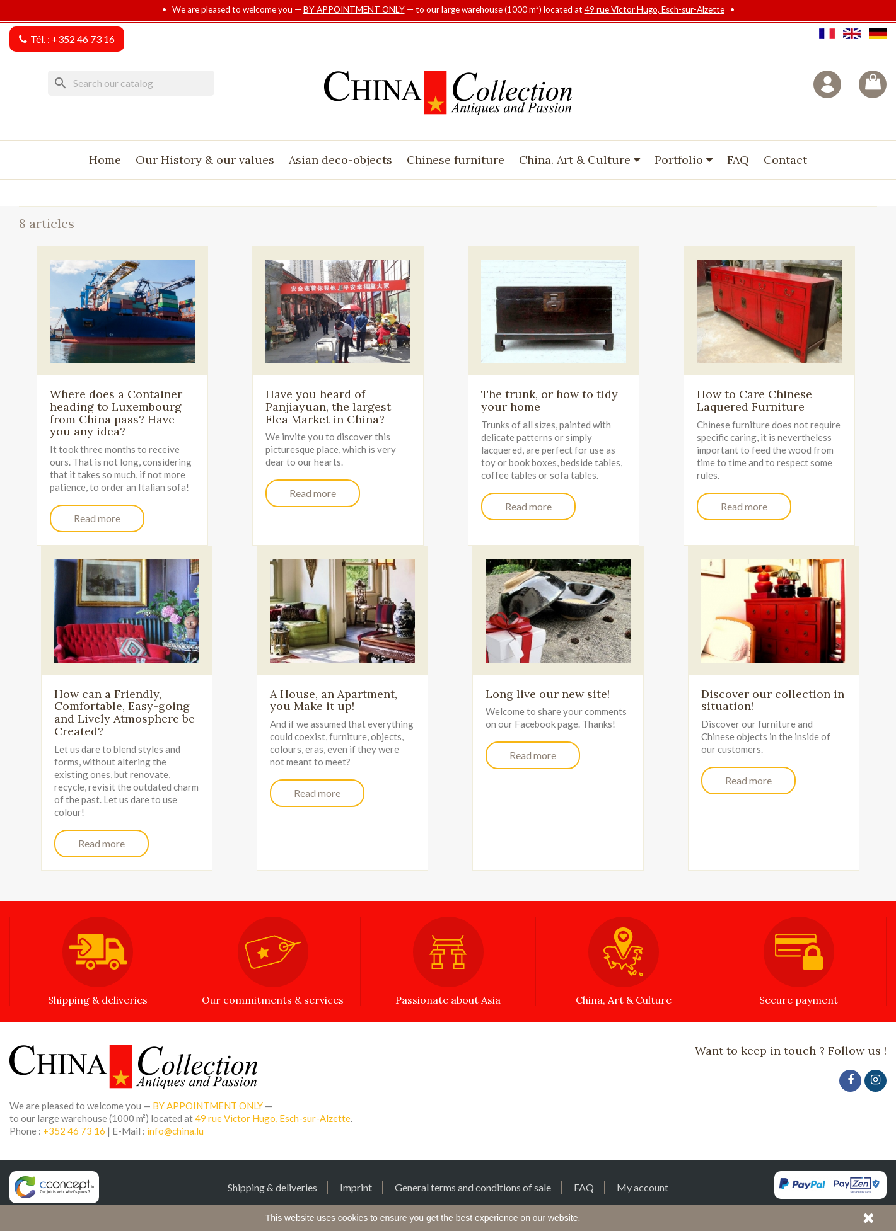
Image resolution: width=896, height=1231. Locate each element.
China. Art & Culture (576, 159)
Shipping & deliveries (272, 1187)
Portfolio (680, 159)
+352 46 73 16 (83, 39)
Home (105, 159)
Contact (785, 159)
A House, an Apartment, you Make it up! (333, 700)
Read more (97, 518)
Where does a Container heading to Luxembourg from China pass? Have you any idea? (116, 412)
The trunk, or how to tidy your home (549, 400)
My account (642, 1187)
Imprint (356, 1187)
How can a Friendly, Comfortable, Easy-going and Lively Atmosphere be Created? (124, 712)
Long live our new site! (548, 694)
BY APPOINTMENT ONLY (354, 9)
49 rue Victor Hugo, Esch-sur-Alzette (654, 9)
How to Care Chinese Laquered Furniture (754, 400)
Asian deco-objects (340, 159)
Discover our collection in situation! (772, 700)
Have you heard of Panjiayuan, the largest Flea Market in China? (328, 407)
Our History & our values (205, 159)
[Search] (131, 83)
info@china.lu (175, 1131)
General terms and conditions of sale (473, 1187)
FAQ (738, 159)
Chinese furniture (455, 159)
